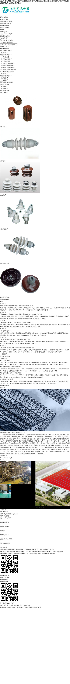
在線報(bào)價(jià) (5, 36)
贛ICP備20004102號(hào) (47, 549)
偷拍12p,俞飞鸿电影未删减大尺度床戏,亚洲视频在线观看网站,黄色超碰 (20, 607)
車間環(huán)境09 (40, 507)
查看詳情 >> (3, 455)
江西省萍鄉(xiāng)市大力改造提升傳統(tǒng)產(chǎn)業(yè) (17, 347)
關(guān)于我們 (4, 25)
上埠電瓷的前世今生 (6, 331)
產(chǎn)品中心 (4, 32)
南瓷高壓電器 (4, 511)
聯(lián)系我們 (4, 38)
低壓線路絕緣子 (4, 90)
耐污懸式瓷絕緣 (4, 297)
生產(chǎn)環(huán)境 (6, 34)
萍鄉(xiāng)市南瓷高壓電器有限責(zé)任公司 (12, 549)
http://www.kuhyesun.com (15, 553)
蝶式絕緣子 (3, 195)
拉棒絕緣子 (10, 42)
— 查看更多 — (4, 354)
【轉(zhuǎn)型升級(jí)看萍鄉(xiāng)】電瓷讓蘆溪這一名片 (16, 322)
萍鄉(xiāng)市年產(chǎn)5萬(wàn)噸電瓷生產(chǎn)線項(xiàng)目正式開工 (21, 314)
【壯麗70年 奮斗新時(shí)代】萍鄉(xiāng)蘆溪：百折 (15, 339)
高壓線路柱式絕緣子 (6, 76)
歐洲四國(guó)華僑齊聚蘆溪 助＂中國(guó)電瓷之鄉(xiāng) (16, 305)
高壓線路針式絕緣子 (6, 50)
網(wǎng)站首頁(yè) (5, 23)
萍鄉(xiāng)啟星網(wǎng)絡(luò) (9, 514)
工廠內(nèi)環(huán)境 (6, 486)
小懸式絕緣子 (4, 229)
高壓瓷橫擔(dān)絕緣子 (6, 82)
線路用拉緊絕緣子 (5, 84)
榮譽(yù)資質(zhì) (5, 27)
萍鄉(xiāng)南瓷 (4, 516)
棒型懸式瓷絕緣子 (5, 263)
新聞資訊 (2, 29)
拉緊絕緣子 (3, 42)
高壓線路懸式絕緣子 (6, 55)
